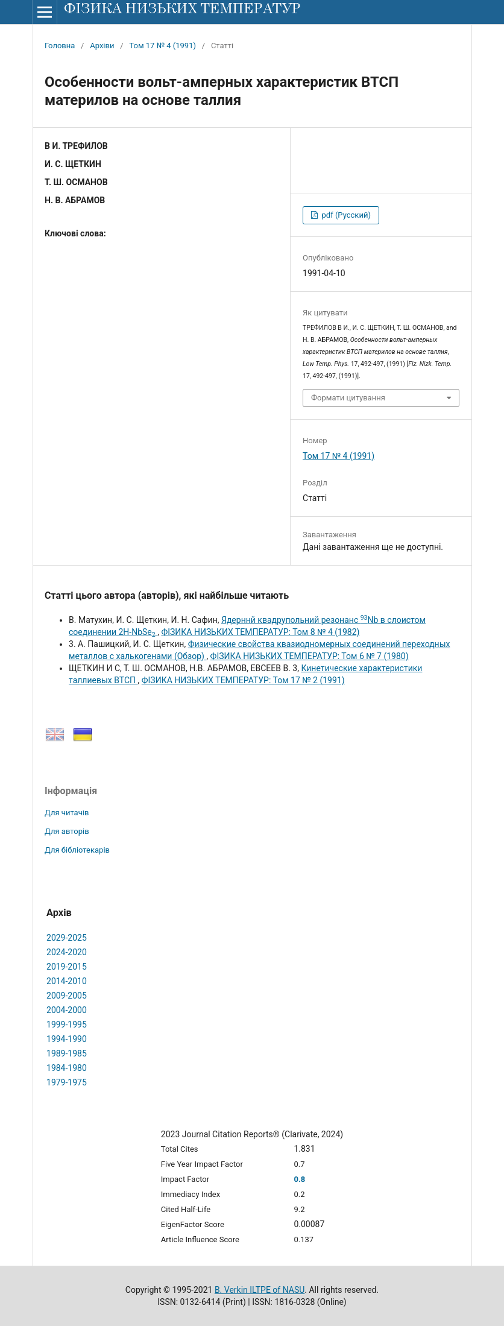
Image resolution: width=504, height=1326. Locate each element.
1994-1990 (66, 1039)
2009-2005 (66, 995)
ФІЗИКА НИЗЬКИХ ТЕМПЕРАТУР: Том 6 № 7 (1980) (309, 656)
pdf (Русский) (345, 214)
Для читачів (67, 812)
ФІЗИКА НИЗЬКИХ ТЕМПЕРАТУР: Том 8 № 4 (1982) (260, 632)
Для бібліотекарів (77, 849)
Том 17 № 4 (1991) (162, 45)
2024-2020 (66, 952)
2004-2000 (66, 1010)
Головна (60, 45)
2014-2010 (66, 981)
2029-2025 (66, 937)
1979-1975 (66, 1082)
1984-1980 (66, 1068)
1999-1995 (66, 1024)
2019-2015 (66, 966)
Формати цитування (348, 397)
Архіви (102, 45)
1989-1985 (66, 1053)
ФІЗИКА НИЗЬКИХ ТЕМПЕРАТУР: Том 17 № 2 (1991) (243, 680)
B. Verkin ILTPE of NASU (259, 1290)
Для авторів (67, 831)
